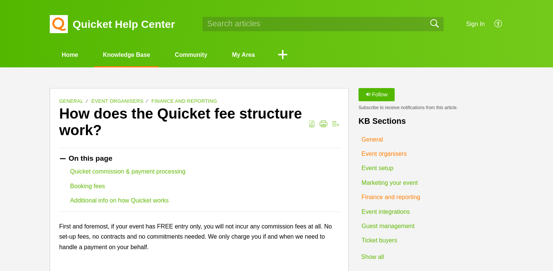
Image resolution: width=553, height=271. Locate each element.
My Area (251, 55)
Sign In (475, 24)
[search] (323, 24)
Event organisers (117, 101)
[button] (498, 24)
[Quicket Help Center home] (59, 24)
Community (197, 55)
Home (71, 55)
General (71, 101)
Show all (372, 257)
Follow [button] (377, 95)
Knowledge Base (130, 55)
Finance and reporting (184, 101)
